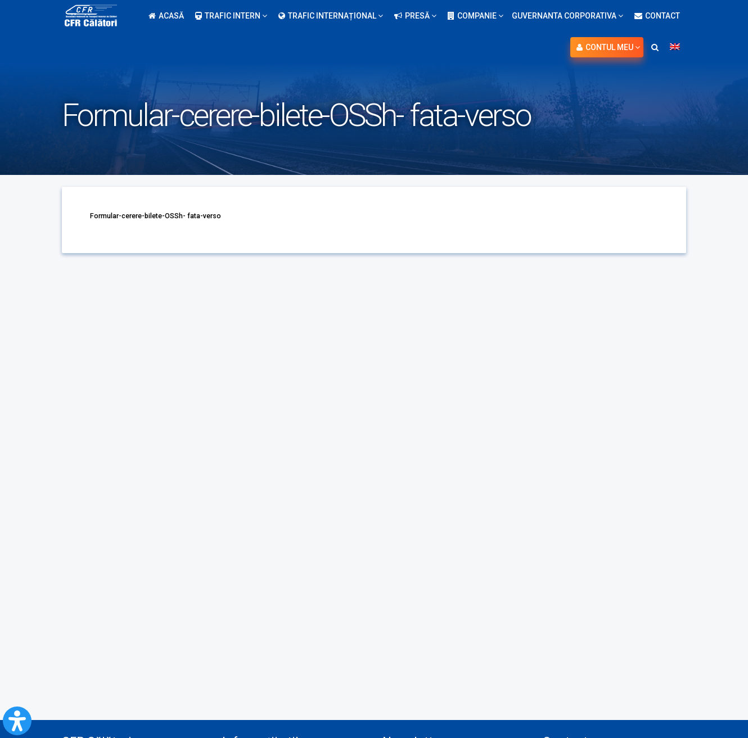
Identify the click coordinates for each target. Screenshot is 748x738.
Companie (475, 15)
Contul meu (608, 47)
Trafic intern (231, 15)
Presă (415, 15)
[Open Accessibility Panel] (17, 720)
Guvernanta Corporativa (567, 15)
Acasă (166, 15)
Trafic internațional (330, 15)
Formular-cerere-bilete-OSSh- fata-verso (167, 215)
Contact (657, 15)
